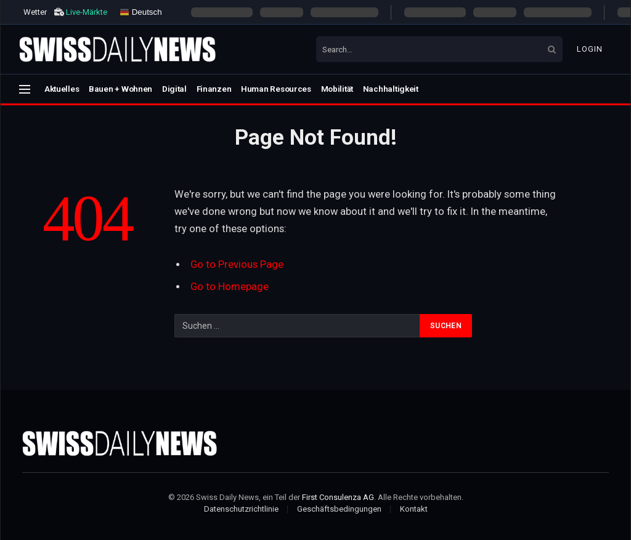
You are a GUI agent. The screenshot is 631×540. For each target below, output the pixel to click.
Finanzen (214, 89)
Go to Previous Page (236, 264)
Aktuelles (61, 89)
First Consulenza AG (338, 497)
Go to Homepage (229, 286)
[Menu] (24, 89)
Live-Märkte (86, 12)
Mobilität (337, 89)
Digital (174, 89)
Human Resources (276, 89)
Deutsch (141, 12)
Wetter (35, 12)
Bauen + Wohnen (120, 89)
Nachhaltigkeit (390, 89)
